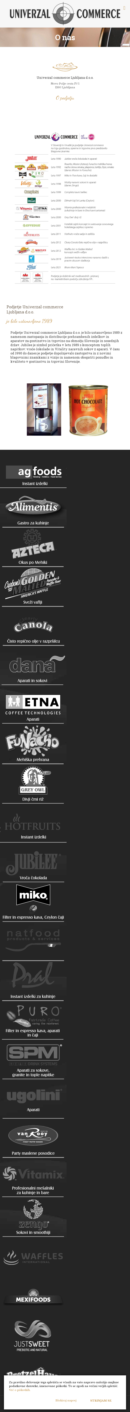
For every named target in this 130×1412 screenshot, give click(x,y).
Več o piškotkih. (20, 1390)
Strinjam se (101, 1400)
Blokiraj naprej (66, 1400)
